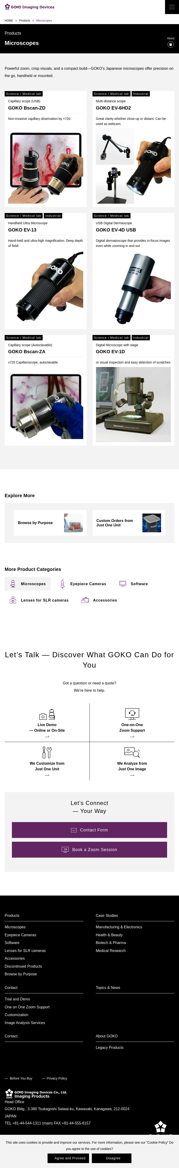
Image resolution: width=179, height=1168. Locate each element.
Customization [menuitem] (16, 1015)
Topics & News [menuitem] (108, 988)
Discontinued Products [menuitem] (23, 966)
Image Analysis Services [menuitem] (25, 1023)
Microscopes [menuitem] (15, 927)
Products (24, 20)
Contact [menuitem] (11, 988)
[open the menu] (172, 7)
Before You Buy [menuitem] (21, 1078)
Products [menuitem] (12, 916)
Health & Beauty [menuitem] (109, 935)
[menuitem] (33, 584)
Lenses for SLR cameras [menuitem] (25, 951)
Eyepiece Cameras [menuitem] (20, 935)
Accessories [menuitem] (15, 958)
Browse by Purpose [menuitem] (21, 974)
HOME (9, 20)
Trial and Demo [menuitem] (17, 999)
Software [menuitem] (12, 943)
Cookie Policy (157, 1142)
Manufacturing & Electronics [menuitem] (119, 927)
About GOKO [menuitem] (107, 1036)
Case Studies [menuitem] (107, 916)
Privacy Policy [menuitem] (57, 1078)
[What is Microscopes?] (171, 44)
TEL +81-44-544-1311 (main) (29, 1123)
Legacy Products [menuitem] (110, 1048)
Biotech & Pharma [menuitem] (111, 943)
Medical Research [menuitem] (111, 951)
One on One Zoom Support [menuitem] (27, 1007)
